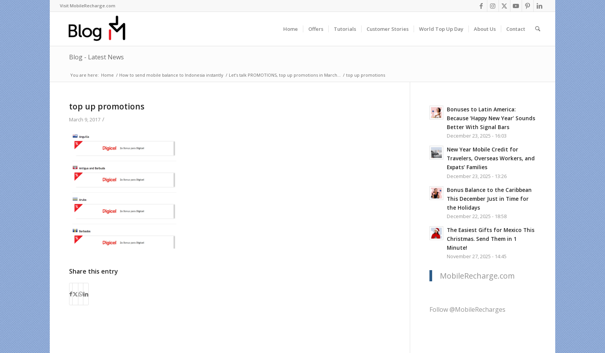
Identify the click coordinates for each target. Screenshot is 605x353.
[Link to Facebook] (481, 6)
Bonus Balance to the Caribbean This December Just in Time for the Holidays (489, 198)
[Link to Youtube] (516, 6)
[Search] (537, 29)
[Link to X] (504, 6)
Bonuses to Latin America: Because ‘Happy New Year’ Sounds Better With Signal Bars (491, 118)
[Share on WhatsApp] (80, 294)
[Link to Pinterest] (527, 6)
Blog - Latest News (96, 57)
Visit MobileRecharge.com (87, 5)
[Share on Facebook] (70, 294)
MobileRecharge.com (477, 276)
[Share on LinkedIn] (85, 294)
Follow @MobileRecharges (467, 309)
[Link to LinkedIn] (539, 6)
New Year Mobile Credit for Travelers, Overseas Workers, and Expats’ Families (491, 158)
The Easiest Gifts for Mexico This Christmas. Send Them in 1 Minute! (490, 238)
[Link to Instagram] (493, 6)
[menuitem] (87, 6)
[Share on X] (75, 294)
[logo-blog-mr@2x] (101, 29)
